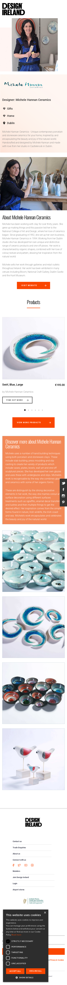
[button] (25, 977)
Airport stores (19, 889)
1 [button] (25, 410)
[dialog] (25, 946)
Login (15, 883)
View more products (29, 422)
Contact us (17, 841)
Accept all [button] (15, 971)
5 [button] (39, 410)
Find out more (14, 400)
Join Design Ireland (21, 877)
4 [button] (35, 410)
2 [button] (28, 410)
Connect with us (19, 860)
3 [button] (32, 410)
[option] (33, 358)
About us (16, 854)
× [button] (45, 913)
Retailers (16, 871)
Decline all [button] (35, 971)
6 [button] (42, 410)
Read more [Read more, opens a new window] (16, 934)
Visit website (29, 285)
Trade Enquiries (19, 847)
